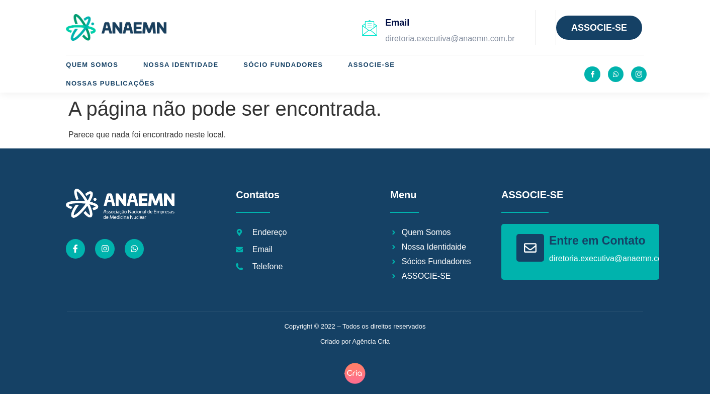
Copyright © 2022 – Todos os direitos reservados (354, 326)
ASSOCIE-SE (371, 64)
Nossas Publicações (110, 83)
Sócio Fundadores (283, 64)
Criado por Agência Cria (355, 341)
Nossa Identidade (181, 64)
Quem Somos (92, 64)
